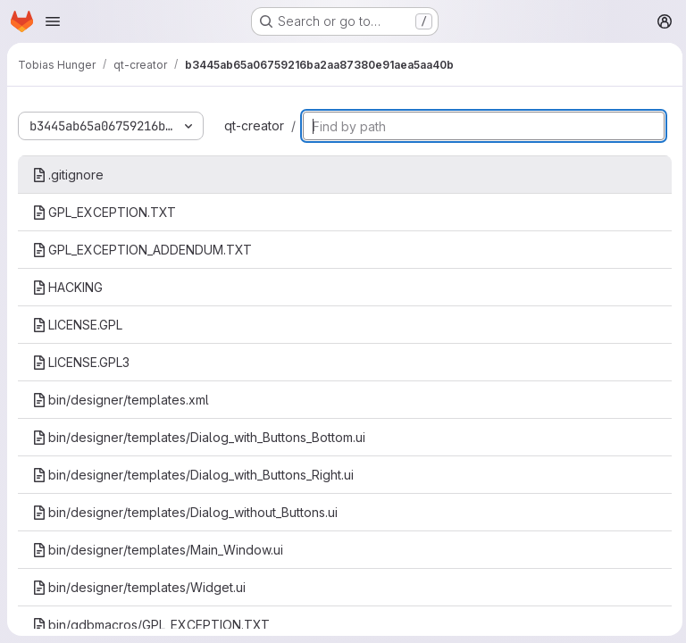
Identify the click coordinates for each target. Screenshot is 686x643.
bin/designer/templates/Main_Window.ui (157, 549)
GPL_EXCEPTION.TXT (104, 212)
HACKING (67, 287)
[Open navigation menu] (52, 21)
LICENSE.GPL (77, 324)
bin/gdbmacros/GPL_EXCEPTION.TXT (151, 624)
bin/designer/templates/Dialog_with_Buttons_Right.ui (193, 474)
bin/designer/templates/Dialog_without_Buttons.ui (185, 512)
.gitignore (68, 174)
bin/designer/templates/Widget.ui (139, 587)
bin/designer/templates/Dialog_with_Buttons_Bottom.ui (198, 437)
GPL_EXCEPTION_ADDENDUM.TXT (142, 249)
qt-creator (254, 125)
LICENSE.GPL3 (81, 362)
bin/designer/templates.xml (120, 399)
